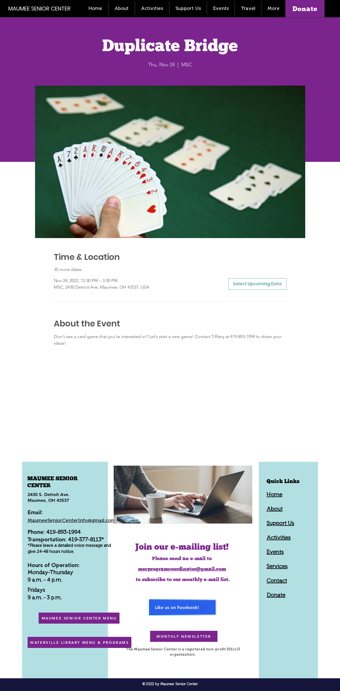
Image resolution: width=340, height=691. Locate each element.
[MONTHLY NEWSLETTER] (183, 636)
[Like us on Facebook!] (182, 607)
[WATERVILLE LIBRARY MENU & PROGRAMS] (79, 642)
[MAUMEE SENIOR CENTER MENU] (79, 618)
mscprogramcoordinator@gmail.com (182, 569)
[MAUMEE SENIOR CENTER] (42, 8)
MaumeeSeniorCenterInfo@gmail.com (71, 520)
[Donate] (305, 8)
